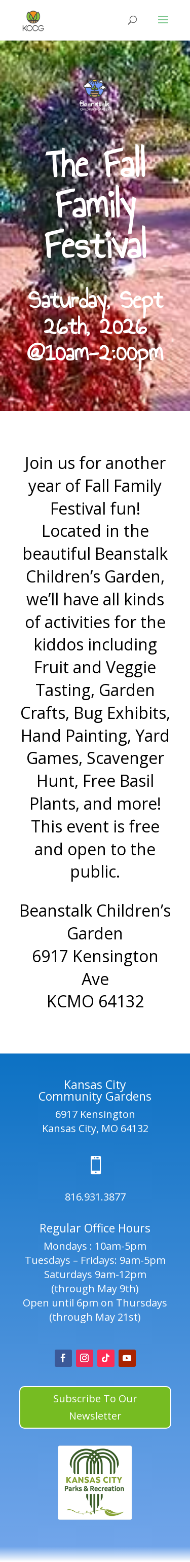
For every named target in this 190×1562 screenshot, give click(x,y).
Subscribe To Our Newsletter (95, 1407)
